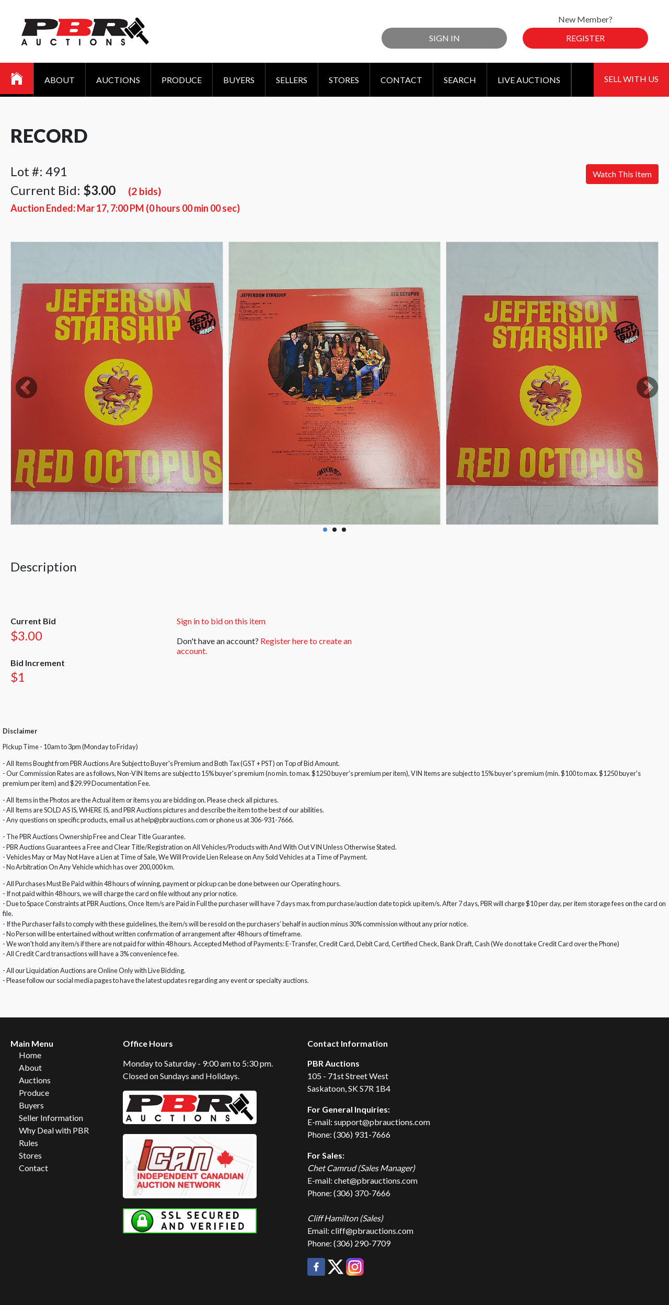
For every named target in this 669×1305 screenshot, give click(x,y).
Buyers (239, 80)
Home (30, 1055)
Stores (344, 80)
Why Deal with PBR (54, 1130)
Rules (28, 1143)
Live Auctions (529, 80)
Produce (182, 80)
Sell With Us (631, 79)
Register (585, 38)
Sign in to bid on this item (221, 621)
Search (460, 80)
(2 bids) (144, 191)
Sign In (444, 38)
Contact (401, 80)
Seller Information (51, 1118)
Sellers (291, 80)
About (59, 80)
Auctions (118, 80)
